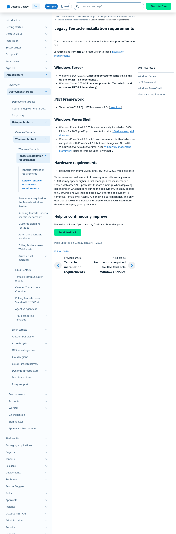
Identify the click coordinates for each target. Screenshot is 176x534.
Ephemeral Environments (23, 428)
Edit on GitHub (62, 251)
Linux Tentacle (23, 270)
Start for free (159, 6)
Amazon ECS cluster (23, 336)
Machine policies (21, 377)
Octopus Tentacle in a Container (27, 289)
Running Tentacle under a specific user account (33, 215)
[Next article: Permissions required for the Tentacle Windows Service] (111, 265)
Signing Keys (16, 421)
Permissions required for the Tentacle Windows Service (32, 202)
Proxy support (20, 384)
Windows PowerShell (150, 88)
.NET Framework (147, 82)
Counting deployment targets (29, 108)
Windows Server (147, 76)
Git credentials (17, 414)
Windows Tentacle (28, 149)
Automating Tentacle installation (30, 236)
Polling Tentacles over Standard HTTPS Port (27, 300)
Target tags (18, 115)
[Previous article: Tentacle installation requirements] (70, 265)
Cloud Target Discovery (25, 364)
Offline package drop (24, 350)
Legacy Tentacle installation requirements (32, 184)
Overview (14, 85)
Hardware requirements (151, 94)
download (115, 107)
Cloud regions (20, 357)
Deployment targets (23, 101)
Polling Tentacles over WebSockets (30, 247)
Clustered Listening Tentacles (29, 225)
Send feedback (68, 232)
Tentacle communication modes (29, 278)
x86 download (121, 131)
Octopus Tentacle (25, 132)
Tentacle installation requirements (33, 172)
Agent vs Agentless (26, 309)
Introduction (13, 20)
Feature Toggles (15, 486)
